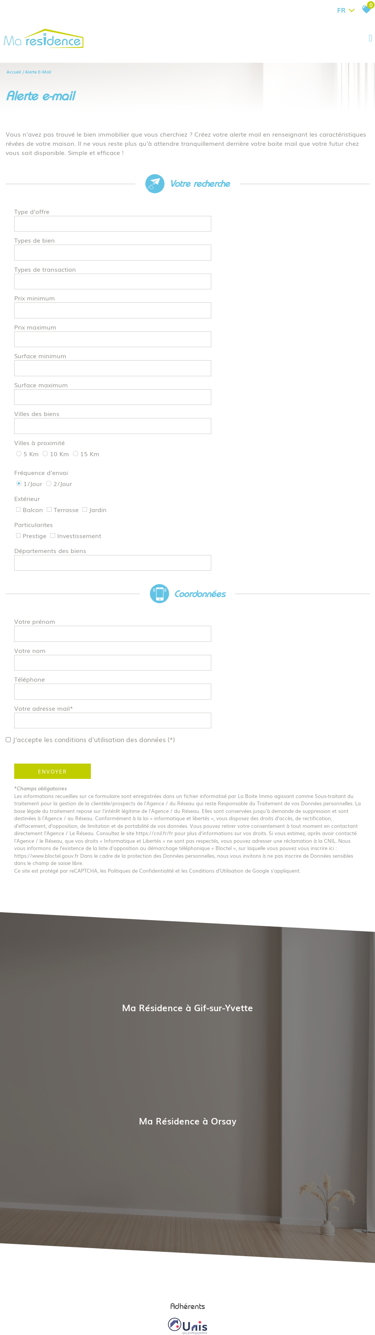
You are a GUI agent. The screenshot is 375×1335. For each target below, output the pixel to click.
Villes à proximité (40, 370)
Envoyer (53, 614)
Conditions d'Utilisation (217, 713)
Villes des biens (38, 352)
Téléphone (30, 544)
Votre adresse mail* (44, 563)
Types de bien (35, 233)
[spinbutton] (274, 273)
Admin (204, 1297)
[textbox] (273, 214)
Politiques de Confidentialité (142, 713)
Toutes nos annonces (236, 1297)
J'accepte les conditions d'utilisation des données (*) (99, 583)
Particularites (34, 424)
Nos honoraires (164, 1297)
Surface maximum (42, 332)
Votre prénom (35, 504)
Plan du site (93, 1297)
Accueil (14, 71)
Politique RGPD (278, 1297)
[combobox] (274, 214)
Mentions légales (126, 1297)
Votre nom (31, 524)
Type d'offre (33, 214)
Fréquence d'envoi (42, 391)
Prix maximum (36, 292)
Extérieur (28, 408)
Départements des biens (51, 442)
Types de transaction (46, 253)
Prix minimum (35, 273)
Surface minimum (41, 312)
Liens (189, 1297)
